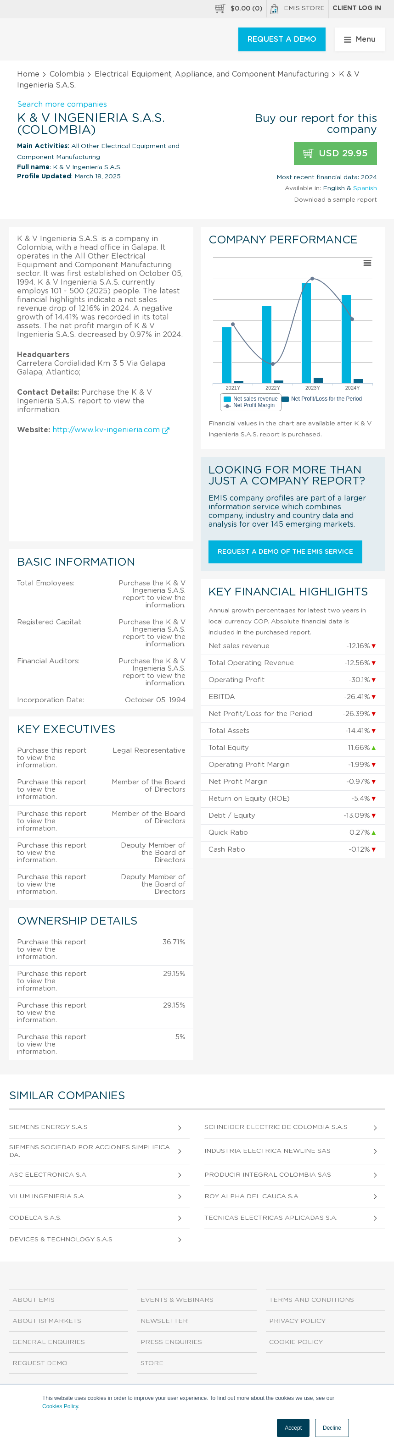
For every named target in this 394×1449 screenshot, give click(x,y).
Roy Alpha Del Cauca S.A (251, 1196)
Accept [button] (293, 1428)
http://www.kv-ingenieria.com (110, 430)
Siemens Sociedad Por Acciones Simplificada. (89, 1151)
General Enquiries (48, 1342)
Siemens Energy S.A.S (48, 1127)
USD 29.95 (335, 154)
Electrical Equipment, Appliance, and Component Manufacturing (212, 74)
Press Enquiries (171, 1342)
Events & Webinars (177, 1300)
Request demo (40, 1363)
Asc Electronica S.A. (48, 1175)
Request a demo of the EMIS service (285, 552)
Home (28, 74)
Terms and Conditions (311, 1300)
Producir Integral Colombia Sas (267, 1175)
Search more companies (62, 104)
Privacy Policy (297, 1321)
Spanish (365, 188)
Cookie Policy (296, 1342)
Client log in (356, 8)
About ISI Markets (46, 1321)
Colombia (67, 74)
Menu (360, 39)
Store (152, 1363)
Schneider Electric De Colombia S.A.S (276, 1127)
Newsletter (164, 1321)
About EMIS (33, 1300)
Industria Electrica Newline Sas (267, 1151)
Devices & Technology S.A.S (61, 1239)
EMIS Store (297, 9)
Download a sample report (335, 200)
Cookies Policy (60, 1406)
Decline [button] (332, 1428)
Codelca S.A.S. (35, 1218)
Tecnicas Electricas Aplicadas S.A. (271, 1218)
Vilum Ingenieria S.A (46, 1196)
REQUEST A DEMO (282, 39)
